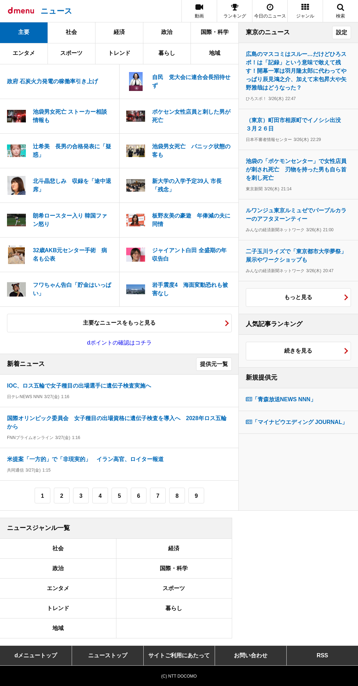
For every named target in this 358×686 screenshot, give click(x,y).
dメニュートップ (36, 655)
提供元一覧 (214, 364)
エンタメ (24, 53)
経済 (119, 32)
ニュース (56, 11)
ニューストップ (107, 655)
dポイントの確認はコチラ (119, 343)
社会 (71, 32)
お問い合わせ (250, 655)
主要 (23, 32)
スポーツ (71, 53)
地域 (214, 53)
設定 (341, 32)
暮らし (166, 53)
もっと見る (298, 297)
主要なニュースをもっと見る (119, 323)
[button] (305, 11)
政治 (166, 32)
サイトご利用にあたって (179, 655)
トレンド (119, 53)
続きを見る (298, 351)
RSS (322, 655)
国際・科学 (215, 32)
